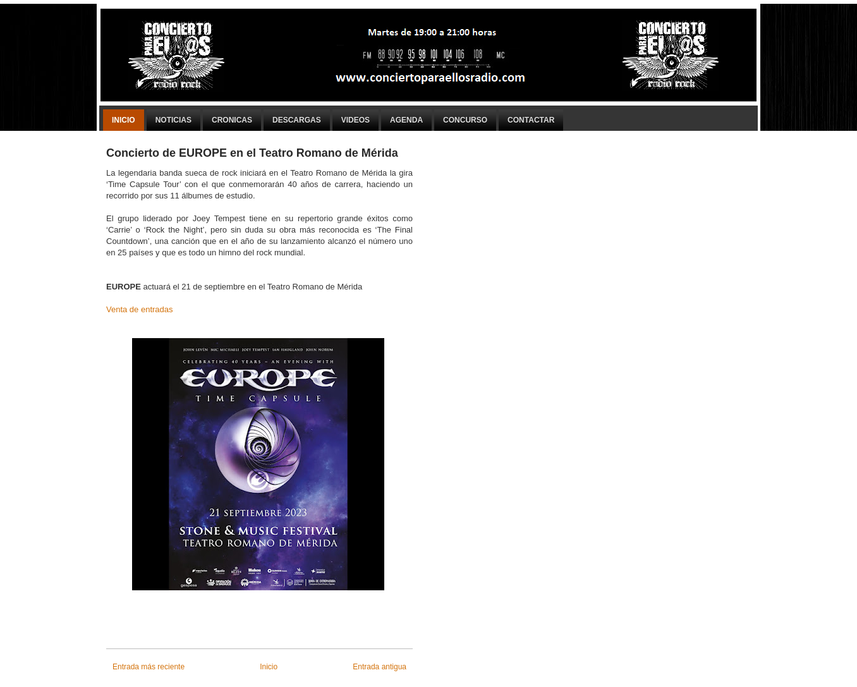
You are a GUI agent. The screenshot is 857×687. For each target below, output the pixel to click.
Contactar (531, 120)
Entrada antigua (379, 666)
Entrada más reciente (148, 666)
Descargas (296, 120)
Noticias (173, 120)
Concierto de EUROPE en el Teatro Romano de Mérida (252, 153)
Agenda (406, 120)
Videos (355, 120)
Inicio (123, 120)
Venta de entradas (139, 309)
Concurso (465, 120)
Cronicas (232, 120)
